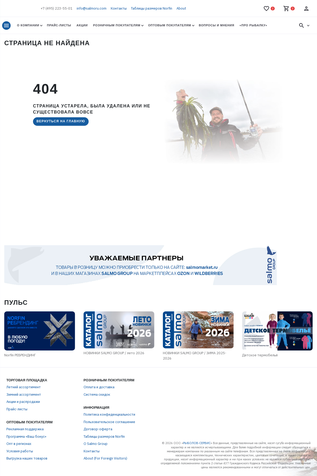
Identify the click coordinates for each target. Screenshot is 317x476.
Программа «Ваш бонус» (26, 436)
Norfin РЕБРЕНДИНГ (20, 355)
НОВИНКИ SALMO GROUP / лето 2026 (114, 353)
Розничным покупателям (117, 25)
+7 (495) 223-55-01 (56, 8)
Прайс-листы (59, 25)
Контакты (119, 8)
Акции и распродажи (23, 401)
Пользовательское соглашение (109, 422)
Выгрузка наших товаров (26, 458)
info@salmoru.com (91, 8)
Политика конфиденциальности (109, 414)
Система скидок (97, 394)
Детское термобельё (260, 355)
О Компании (28, 25)
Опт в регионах (18, 443)
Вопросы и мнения (216, 25)
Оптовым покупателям (169, 25)
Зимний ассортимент (23, 394)
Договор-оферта (98, 429)
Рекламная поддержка (25, 429)
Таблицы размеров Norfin (151, 8)
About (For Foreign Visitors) (105, 458)
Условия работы (19, 451)
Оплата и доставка (99, 387)
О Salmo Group (96, 443)
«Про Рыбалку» (253, 25)
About (181, 8)
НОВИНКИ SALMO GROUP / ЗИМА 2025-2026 (194, 356)
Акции (82, 25)
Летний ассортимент (23, 387)
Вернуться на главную (60, 121)
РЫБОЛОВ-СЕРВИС (197, 443)
